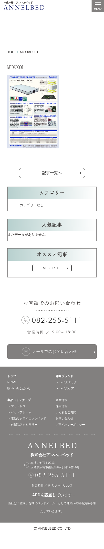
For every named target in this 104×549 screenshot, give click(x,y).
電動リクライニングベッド (28, 418)
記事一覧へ (52, 173)
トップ (11, 376)
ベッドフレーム (21, 412)
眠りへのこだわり (19, 388)
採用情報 (61, 406)
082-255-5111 (57, 320)
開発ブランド (64, 376)
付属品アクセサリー (24, 424)
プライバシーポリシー (70, 424)
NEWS (11, 382)
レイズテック (68, 382)
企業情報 (61, 400)
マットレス (18, 406)
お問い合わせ (64, 418)
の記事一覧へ (52, 160)
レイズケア (66, 388)
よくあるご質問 (66, 412)
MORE (52, 268)
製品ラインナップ (19, 400)
